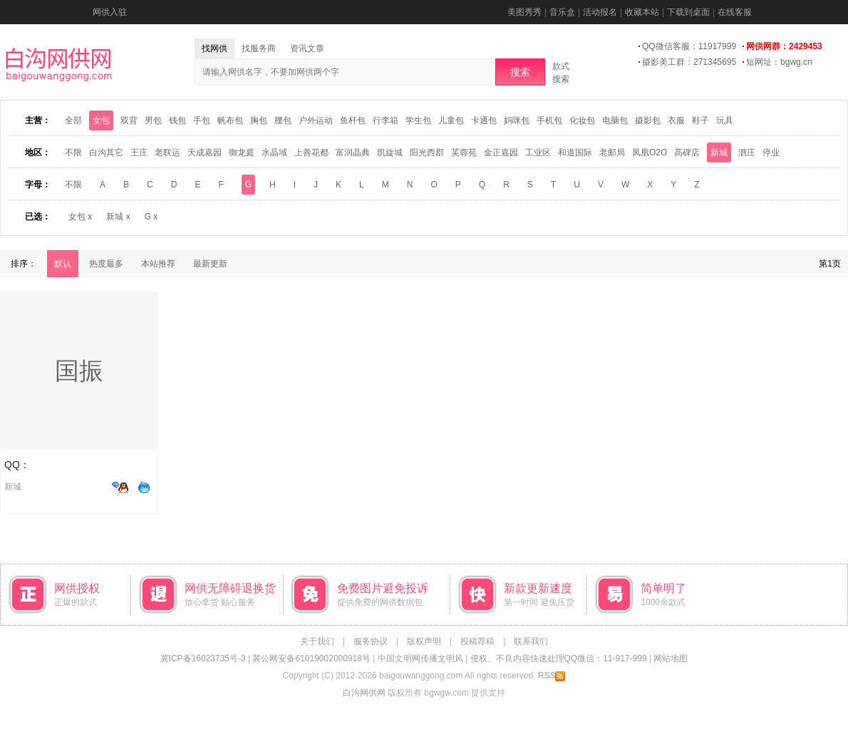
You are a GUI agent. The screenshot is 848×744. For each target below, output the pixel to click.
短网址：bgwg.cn (779, 62)
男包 (153, 120)
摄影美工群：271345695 (689, 62)
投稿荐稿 (477, 641)
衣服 (676, 120)
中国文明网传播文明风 (420, 658)
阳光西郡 (427, 152)
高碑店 (687, 152)
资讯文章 (307, 48)
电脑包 (615, 120)
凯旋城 (390, 152)
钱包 (177, 120)
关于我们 (317, 641)
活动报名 (600, 12)
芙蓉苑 (464, 152)
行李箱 (385, 120)
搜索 (520, 72)
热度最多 (106, 264)
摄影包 (648, 120)
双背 (129, 120)
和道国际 (575, 152)
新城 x (118, 217)
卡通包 (484, 120)
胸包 (258, 120)
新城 (719, 152)
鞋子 (700, 120)
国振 (79, 370)
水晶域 (274, 152)
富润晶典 (353, 152)
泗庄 (746, 152)
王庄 (139, 152)
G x (151, 217)
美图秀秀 (524, 12)
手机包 (549, 120)
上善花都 (311, 152)
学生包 (418, 120)
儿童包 (451, 120)
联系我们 (531, 641)
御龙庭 (241, 152)
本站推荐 (158, 264)
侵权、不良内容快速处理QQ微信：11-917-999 (558, 658)
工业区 (538, 152)
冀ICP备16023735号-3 (203, 658)
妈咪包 (516, 120)
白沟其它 (106, 152)
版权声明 (424, 641)
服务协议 (370, 641)
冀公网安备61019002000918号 (311, 658)
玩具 (724, 120)
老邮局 (612, 152)
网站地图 (670, 658)
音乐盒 (562, 12)
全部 (73, 120)
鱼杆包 (353, 120)
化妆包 (582, 120)
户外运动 (316, 120)
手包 (201, 120)
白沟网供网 (364, 693)
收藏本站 (642, 12)
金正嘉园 (501, 152)
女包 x (80, 217)
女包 (101, 120)
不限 (73, 152)
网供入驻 (110, 12)
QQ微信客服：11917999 (689, 46)
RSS (552, 676)
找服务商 (259, 48)
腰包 (282, 120)
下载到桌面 (688, 12)
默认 (62, 264)
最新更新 (210, 264)
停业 (771, 152)
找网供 (214, 48)
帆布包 (230, 120)
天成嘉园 (204, 152)
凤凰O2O (649, 152)
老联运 (167, 152)
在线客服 (735, 12)
